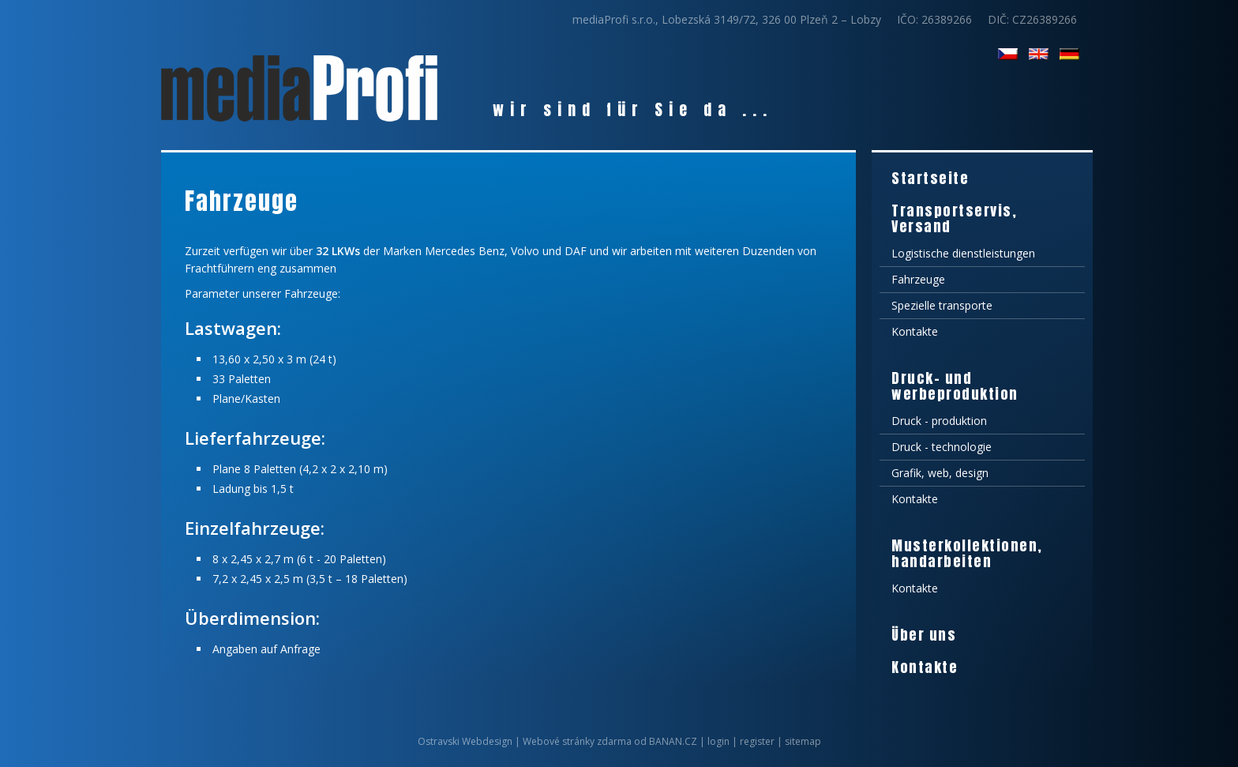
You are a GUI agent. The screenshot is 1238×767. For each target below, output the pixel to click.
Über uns (923, 634)
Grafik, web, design (940, 472)
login (718, 741)
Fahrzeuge (918, 279)
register (757, 741)
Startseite (930, 178)
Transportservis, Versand (954, 218)
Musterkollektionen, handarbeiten (967, 553)
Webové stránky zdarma (577, 741)
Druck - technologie (941, 446)
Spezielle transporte (941, 305)
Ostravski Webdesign (466, 741)
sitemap (803, 741)
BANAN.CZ (673, 741)
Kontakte (914, 331)
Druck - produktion (939, 420)
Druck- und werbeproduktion (955, 385)
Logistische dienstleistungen (963, 253)
